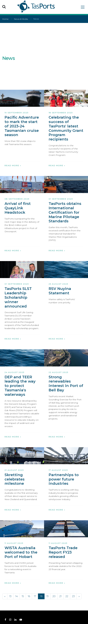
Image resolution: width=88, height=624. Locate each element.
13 (10, 596)
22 (66, 596)
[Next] (79, 596)
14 (16, 596)
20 (54, 596)
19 (47, 596)
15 (23, 596)
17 (35, 596)
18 (41, 596)
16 (29, 596)
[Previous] (4, 596)
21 (60, 596)
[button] (4, 7)
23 (73, 596)
